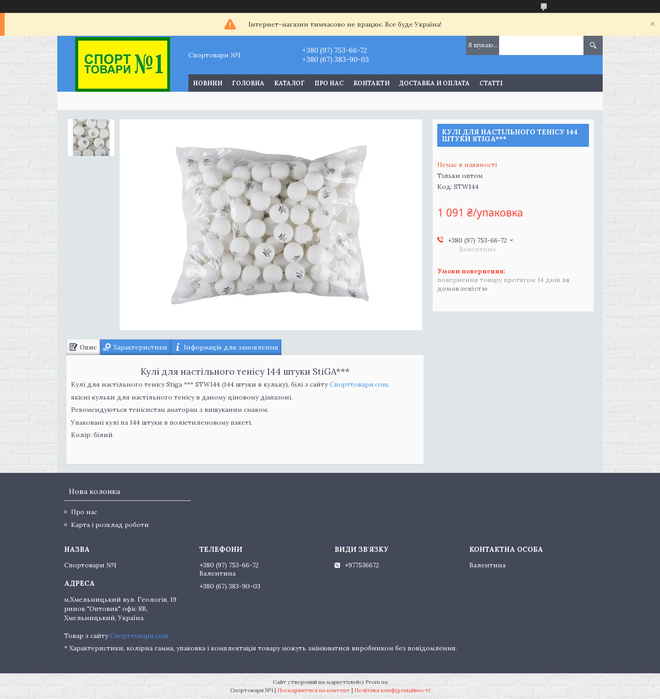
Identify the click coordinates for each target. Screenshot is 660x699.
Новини (207, 83)
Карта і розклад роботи (110, 525)
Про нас (329, 83)
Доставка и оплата (434, 83)
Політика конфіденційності (392, 690)
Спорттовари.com (359, 384)
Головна (248, 83)
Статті (491, 83)
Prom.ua (376, 681)
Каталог (289, 83)
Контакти (371, 83)
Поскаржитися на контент (313, 690)
